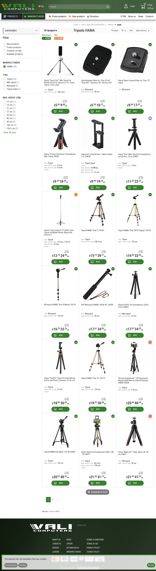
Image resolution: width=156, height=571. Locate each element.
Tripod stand (14, 89)
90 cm (11, 121)
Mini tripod (13, 82)
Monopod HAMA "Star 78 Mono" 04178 (60, 304)
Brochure (93, 16)
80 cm (11, 118)
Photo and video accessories (93, 25)
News (140, 16)
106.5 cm (12, 128)
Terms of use (92, 544)
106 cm (11, 125)
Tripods (111, 25)
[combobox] (79, 6)
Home (76, 25)
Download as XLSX (98, 492)
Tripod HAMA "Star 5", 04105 (92, 230)
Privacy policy (93, 548)
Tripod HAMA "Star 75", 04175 (93, 378)
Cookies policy (93, 552)
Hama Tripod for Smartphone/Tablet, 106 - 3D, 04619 (97, 453)
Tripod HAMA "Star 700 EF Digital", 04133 (134, 230)
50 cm (11, 115)
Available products (15, 54)
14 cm (11, 105)
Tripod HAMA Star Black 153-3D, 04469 (59, 452)
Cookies (23, 565)
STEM (123, 16)
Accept (151, 565)
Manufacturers (74, 552)
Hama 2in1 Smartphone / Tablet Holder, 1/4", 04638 (97, 155)
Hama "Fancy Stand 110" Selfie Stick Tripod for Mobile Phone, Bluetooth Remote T (59, 232)
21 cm (11, 108)
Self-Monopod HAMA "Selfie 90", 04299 (97, 304)
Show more (9, 132)
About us (132, 16)
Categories (21, 30)
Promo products (14, 47)
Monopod (12, 85)
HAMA (11, 66)
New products (13, 44)
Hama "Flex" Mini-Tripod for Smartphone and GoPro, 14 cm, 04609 (134, 155)
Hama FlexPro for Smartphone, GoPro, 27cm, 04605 (133, 305)
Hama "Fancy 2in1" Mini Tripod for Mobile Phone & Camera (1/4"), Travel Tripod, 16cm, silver (59, 82)
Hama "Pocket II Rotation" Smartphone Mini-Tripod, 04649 (60, 155)
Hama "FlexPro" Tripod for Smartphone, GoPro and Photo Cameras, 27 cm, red (60, 379)
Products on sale (14, 50)
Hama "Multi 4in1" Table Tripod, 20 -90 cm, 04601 (133, 453)
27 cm (11, 111)
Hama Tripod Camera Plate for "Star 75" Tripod (134, 81)
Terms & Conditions (95, 540)
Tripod (11, 79)
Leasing (55, 552)
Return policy (73, 548)
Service (55, 548)
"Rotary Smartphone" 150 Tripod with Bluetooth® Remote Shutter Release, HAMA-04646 (133, 380)
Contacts (149, 16)
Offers (70, 544)
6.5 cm (11, 101)
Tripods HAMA (54, 511)
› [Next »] (57, 499)
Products (11, 16)
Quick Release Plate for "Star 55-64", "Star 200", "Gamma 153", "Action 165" (96, 81)
